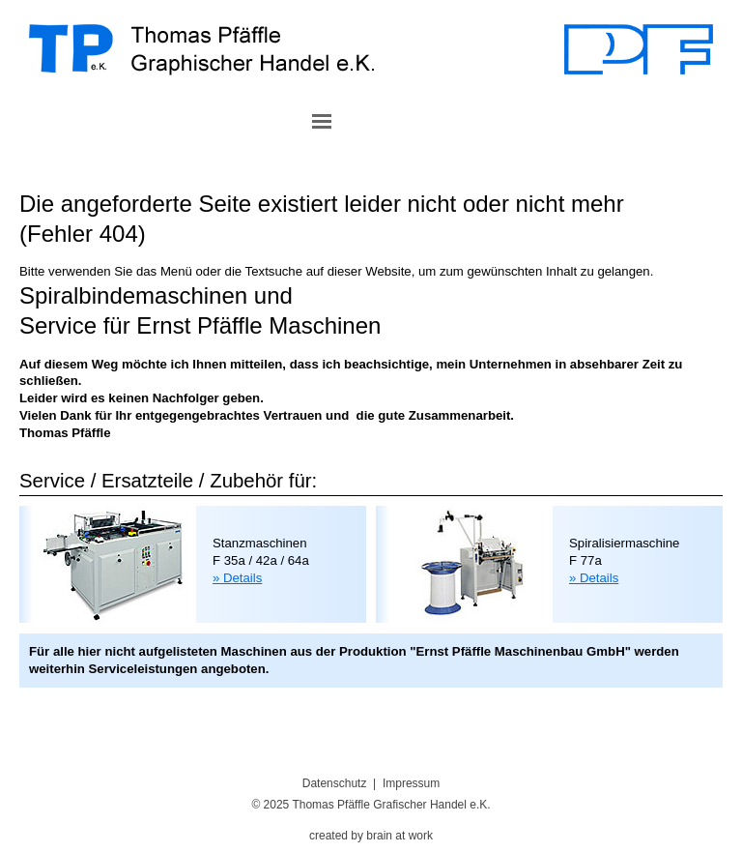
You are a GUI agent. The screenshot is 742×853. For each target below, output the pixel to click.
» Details (237, 578)
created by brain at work (371, 835)
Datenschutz (334, 783)
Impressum (411, 783)
